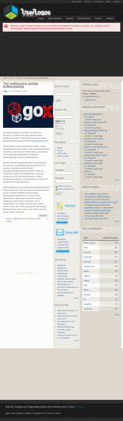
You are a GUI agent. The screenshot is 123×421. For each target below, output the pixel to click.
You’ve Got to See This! (94, 216)
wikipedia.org (62, 273)
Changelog (61, 213)
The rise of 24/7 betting (94, 139)
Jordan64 (91, 174)
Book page (60, 128)
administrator (80, 407)
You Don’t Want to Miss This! (96, 219)
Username (60, 170)
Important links (63, 219)
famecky (87, 295)
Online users (62, 153)
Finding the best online (94, 163)
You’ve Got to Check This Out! (97, 199)
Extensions (98, 1)
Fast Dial (43, 215)
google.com (61, 265)
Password (59, 178)
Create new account (64, 186)
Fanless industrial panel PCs (96, 122)
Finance (88, 172)
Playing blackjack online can (96, 130)
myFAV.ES (116, 1)
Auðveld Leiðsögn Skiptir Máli (96, 213)
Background (60, 124)
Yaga (5, 91)
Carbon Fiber (62, 290)
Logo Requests (55, 18)
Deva (86, 248)
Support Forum (63, 247)
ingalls (86, 271)
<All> (60, 121)
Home (5, 78)
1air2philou (88, 309)
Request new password (65, 189)
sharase (90, 117)
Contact (110, 18)
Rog (85, 285)
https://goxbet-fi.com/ (39, 141)
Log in (8, 218)
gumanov (87, 252)
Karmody (87, 262)
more (77, 298)
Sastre (86, 290)
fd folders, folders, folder (66, 279)
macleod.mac (89, 266)
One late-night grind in (93, 114)
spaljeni (87, 276)
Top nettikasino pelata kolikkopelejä (36, 78)
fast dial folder (62, 271)
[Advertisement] (61, 54)
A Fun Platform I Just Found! (96, 194)
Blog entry (60, 126)
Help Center (76, 1)
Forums (98, 18)
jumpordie (88, 257)
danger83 (87, 304)
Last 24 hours (90, 100)
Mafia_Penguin (90, 243)
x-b (85, 299)
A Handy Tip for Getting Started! (97, 197)
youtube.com (62, 268)
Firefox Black (62, 276)
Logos (41, 18)
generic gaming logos (65, 282)
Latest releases (63, 216)
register (16, 218)
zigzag (86, 281)
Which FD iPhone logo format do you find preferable (65, 329)
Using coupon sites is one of (96, 155)
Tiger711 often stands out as (96, 147)
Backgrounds (84, 18)
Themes (70, 18)
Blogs (108, 1)
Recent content (63, 156)
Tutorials (88, 1)
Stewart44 (91, 125)
